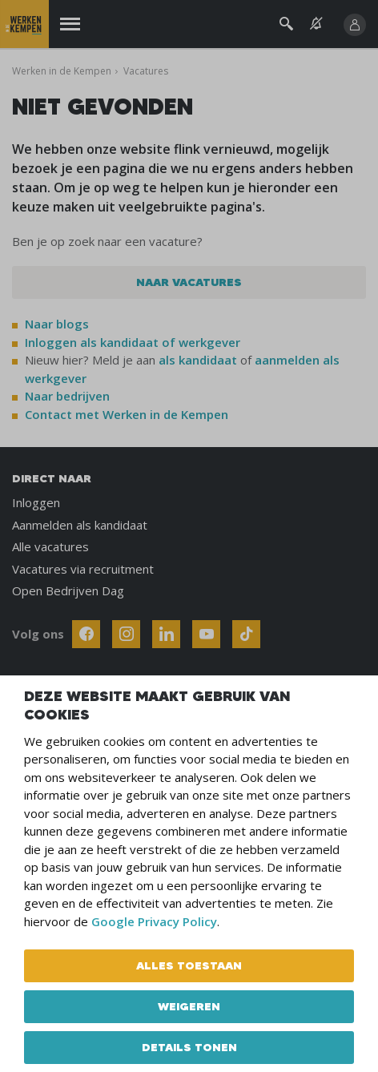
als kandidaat (198, 360)
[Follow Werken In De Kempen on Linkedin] (166, 634)
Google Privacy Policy (154, 921)
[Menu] (70, 24)
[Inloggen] (355, 25)
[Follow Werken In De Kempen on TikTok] (246, 634)
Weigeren (189, 1006)
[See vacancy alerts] (316, 23)
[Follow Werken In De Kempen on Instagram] (126, 634)
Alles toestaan (189, 965)
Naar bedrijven (69, 396)
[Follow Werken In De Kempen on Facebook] (86, 634)
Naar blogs (57, 324)
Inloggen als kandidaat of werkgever (132, 342)
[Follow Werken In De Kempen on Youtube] (206, 634)
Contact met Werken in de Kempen (126, 414)
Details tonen (189, 1047)
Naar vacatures (189, 282)
